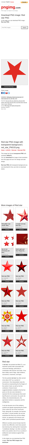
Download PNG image (9, 86)
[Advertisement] (14, 44)
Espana (12, 1)
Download (7, 229)
